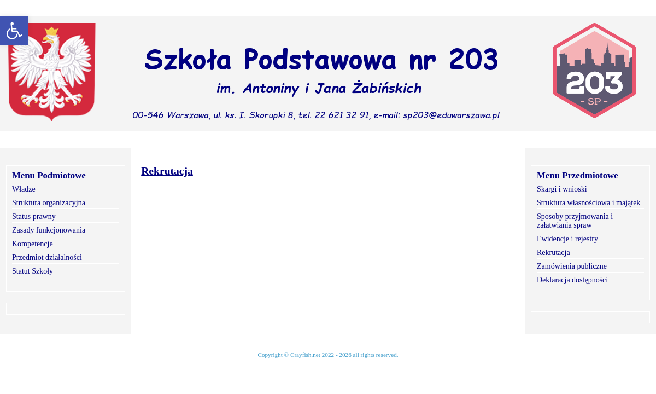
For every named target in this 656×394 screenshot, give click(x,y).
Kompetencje (32, 244)
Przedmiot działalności (47, 257)
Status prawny (34, 216)
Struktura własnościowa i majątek (588, 203)
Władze (24, 189)
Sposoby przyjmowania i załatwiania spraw (575, 220)
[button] (14, 30)
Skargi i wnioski (562, 189)
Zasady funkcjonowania (48, 230)
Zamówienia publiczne (572, 266)
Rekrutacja (553, 252)
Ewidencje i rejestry (567, 239)
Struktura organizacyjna (48, 203)
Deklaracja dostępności (572, 280)
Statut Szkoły (32, 271)
